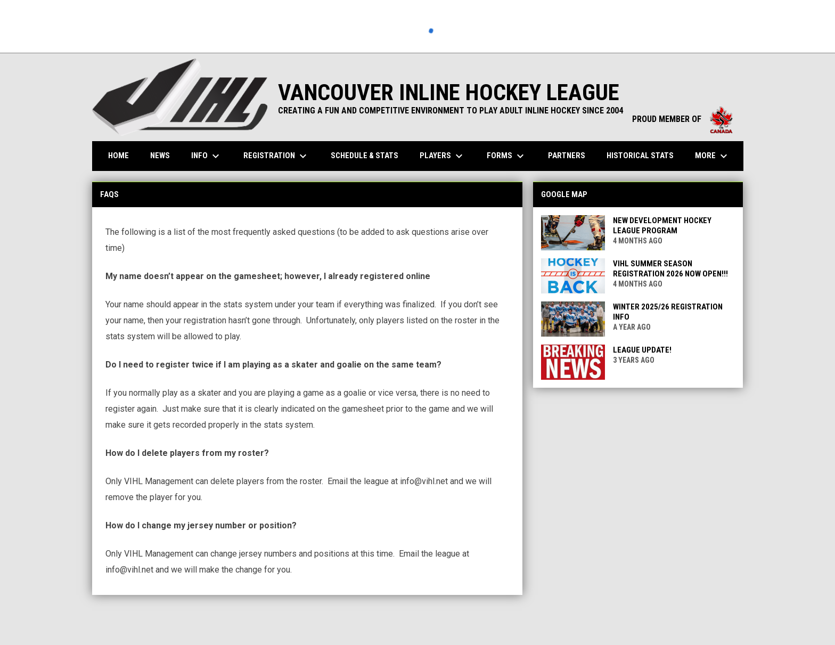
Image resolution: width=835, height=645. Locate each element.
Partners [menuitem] (566, 155)
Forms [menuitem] (507, 156)
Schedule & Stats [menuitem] (364, 155)
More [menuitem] (712, 156)
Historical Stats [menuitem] (644, 155)
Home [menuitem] (118, 155)
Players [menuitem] (442, 156)
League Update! (642, 350)
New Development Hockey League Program (662, 225)
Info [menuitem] (206, 156)
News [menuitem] (160, 155)
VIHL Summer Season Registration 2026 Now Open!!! (670, 269)
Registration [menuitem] (276, 156)
